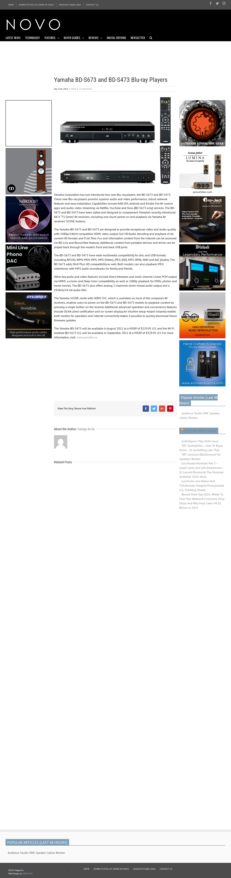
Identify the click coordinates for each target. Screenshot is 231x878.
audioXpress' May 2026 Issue (199, 441)
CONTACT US (166, 868)
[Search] (151, 37)
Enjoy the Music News (200, 431)
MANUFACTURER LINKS (144, 868)
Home (73, 88)
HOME (86, 868)
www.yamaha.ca (87, 337)
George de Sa (86, 429)
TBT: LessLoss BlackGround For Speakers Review (200, 457)
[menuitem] (11, 4)
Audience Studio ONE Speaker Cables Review (199, 415)
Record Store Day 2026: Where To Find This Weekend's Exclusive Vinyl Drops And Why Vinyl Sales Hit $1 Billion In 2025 (202, 501)
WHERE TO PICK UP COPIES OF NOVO (111, 868)
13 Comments (85, 88)
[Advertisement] (158, 24)
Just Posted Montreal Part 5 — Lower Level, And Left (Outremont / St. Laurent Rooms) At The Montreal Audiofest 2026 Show (201, 469)
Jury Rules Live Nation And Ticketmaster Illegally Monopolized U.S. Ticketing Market (201, 485)
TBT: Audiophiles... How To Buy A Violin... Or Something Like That (200, 448)
